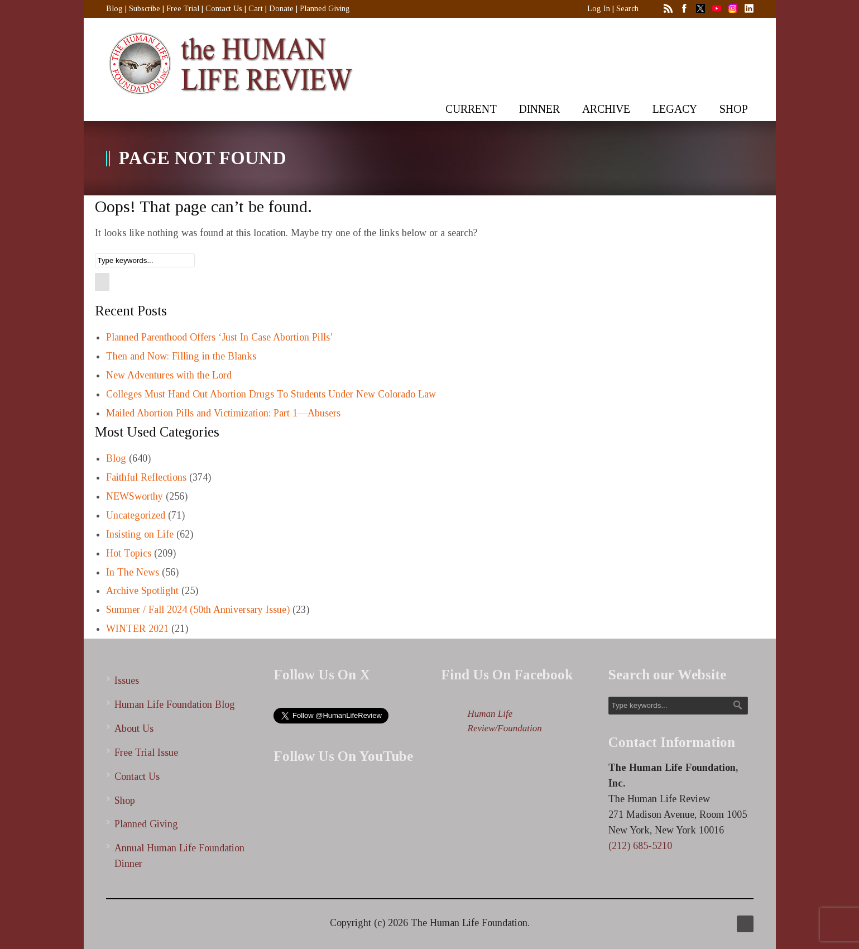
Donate (281, 8)
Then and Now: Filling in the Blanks (181, 356)
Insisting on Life (140, 534)
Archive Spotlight (142, 590)
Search (627, 8)
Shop (124, 800)
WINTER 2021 (137, 628)
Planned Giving (325, 8)
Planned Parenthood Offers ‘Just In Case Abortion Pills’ (219, 337)
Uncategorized (135, 515)
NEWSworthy (134, 496)
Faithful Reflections (146, 477)
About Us (133, 728)
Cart (255, 8)
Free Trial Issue (146, 752)
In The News (132, 572)
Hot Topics (128, 553)
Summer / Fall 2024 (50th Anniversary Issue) (198, 609)
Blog (114, 8)
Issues (126, 680)
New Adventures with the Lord (169, 375)
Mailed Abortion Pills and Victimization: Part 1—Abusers (223, 413)
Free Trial (182, 8)
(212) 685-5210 (640, 845)
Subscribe (144, 8)
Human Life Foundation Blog (174, 704)
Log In (598, 8)
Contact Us (223, 8)
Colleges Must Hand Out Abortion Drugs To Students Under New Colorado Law (271, 394)
